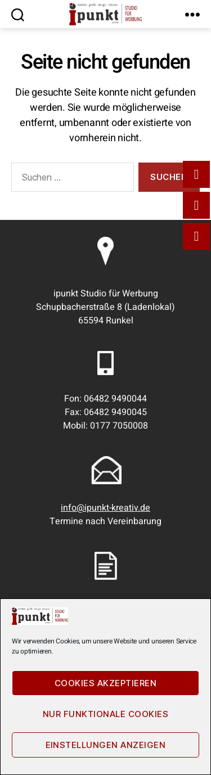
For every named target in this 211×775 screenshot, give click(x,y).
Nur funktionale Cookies (106, 714)
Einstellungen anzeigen (106, 745)
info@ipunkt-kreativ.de (105, 508)
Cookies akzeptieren (106, 683)
